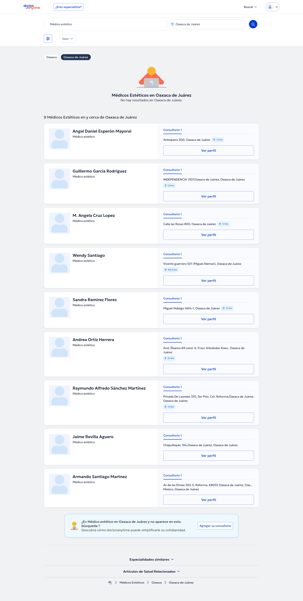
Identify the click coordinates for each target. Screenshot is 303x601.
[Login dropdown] (272, 7)
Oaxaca (51, 57)
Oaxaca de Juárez (76, 57)
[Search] (253, 24)
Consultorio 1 (172, 130)
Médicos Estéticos (132, 582)
